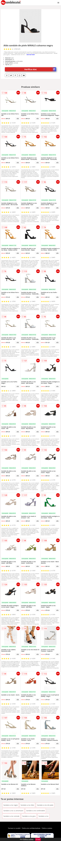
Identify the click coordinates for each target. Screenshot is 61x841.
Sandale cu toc (43, 816)
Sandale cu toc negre (10, 805)
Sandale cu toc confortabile (35, 811)
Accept (38, 839)
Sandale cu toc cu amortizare (13, 811)
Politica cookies (47, 828)
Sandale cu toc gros (29, 816)
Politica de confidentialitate (31, 828)
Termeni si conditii (14, 828)
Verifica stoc (40, 69)
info (18, 118)
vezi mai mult (31, 54)
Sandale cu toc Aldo (27, 805)
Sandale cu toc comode (11, 816)
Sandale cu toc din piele (45, 805)
